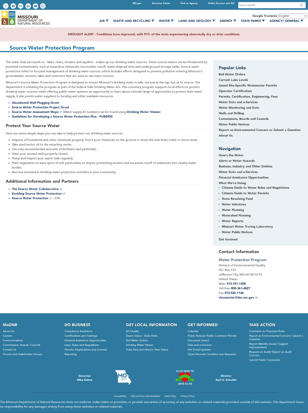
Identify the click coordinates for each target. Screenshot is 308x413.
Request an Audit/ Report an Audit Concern (277, 353)
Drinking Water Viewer (139, 345)
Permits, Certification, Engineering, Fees (248, 97)
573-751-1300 (236, 284)
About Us (226, 135)
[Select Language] (292, 15)
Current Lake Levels (233, 80)
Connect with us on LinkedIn (28, 6)
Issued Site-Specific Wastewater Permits (248, 85)
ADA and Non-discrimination (145, 396)
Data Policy (170, 396)
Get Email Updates (201, 349)
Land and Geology (198, 21)
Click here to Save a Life (185, 377)
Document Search (198, 340)
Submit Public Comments (264, 360)
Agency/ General (288, 21)
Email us (36, 6)
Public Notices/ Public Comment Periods (212, 336)
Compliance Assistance (78, 331)
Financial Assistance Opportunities (85, 340)
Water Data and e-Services (238, 102)
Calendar (193, 331)
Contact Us (9, 349)
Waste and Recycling (135, 21)
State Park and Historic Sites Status (147, 349)
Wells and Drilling (231, 113)
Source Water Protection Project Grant (40, 107)
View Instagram (43, 6)
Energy (229, 21)
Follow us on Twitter (6, 6)
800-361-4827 (240, 288)
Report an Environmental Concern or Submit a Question (260, 130)
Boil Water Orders (232, 74)
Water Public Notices (234, 124)
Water (167, 21)
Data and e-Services (200, 345)
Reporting (71, 354)
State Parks (254, 21)
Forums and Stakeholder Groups (22, 354)
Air (105, 21)
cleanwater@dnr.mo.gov (238, 297)
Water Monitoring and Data (239, 108)
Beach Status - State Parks (141, 336)
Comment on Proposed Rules (267, 331)
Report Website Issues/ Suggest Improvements (268, 345)
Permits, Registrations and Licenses (86, 349)
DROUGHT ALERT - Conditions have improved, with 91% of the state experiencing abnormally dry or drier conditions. (154, 34)
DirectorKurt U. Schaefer (226, 378)
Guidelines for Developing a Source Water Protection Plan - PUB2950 (62, 116)
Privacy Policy (187, 396)
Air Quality (132, 331)
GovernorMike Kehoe (84, 378)
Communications (13, 340)
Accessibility (120, 396)
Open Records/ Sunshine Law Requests (212, 354)
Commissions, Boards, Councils (21, 345)
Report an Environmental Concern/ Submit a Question (276, 337)
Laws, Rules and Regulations (82, 345)
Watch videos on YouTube (14, 6)
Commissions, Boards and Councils (244, 119)
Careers (7, 336)
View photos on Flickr (21, 6)
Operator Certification (235, 91)
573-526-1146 (234, 293)
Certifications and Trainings (81, 336)
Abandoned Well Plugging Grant (35, 103)
